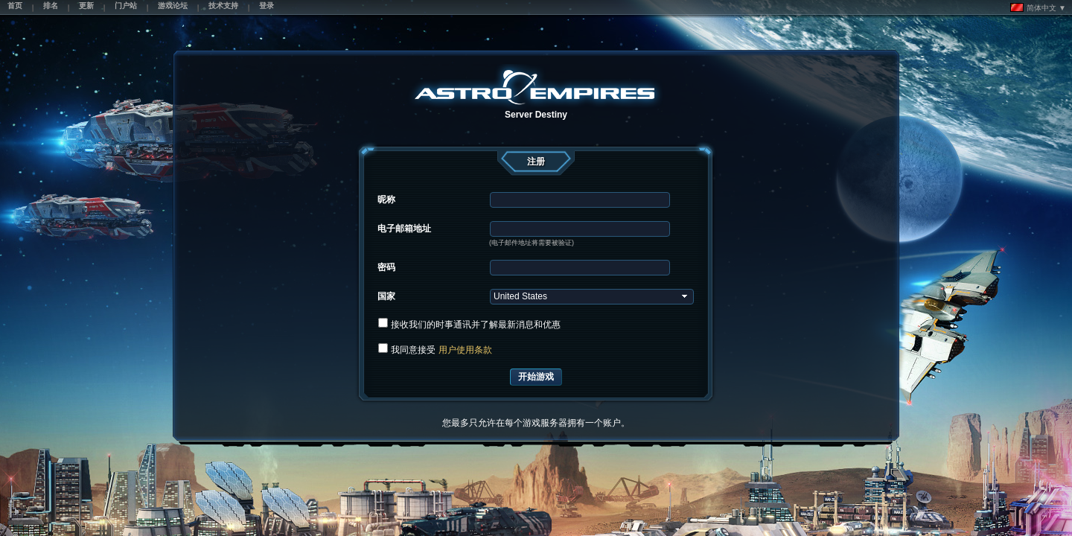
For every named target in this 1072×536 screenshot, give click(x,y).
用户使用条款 (465, 350)
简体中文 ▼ (1038, 7)
